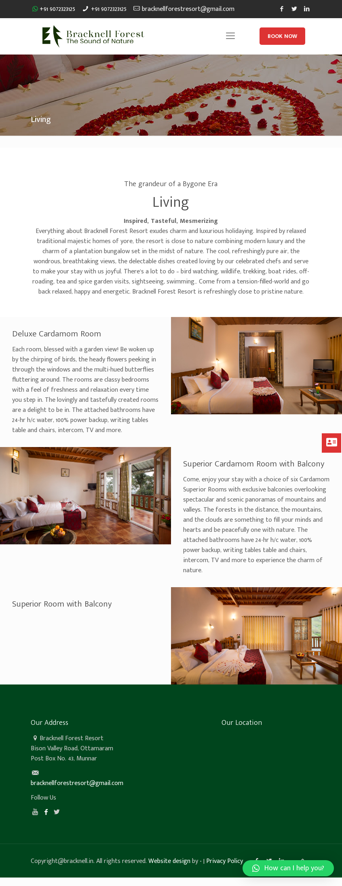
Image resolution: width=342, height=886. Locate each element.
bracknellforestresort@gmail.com (188, 9)
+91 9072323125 (57, 9)
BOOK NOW (282, 36)
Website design (169, 861)
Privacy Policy (224, 861)
